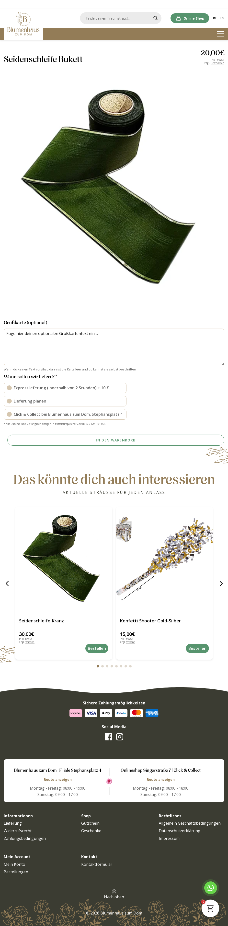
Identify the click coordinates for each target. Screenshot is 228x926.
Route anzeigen (58, 779)
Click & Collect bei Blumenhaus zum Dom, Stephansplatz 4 (68, 414)
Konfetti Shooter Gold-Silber (150, 621)
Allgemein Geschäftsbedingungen (190, 823)
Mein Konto (14, 864)
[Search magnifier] (155, 18)
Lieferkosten (217, 63)
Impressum (169, 838)
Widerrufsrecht (18, 830)
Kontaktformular (96, 864)
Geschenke (91, 830)
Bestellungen (16, 872)
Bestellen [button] (97, 648)
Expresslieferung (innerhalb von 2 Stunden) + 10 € (61, 387)
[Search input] (120, 18)
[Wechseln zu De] (215, 18)
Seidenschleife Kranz (41, 621)
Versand (29, 642)
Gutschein (90, 823)
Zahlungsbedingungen (25, 838)
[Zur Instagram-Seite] (119, 736)
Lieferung (13, 823)
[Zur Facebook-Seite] (108, 736)
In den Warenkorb (116, 440)
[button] (7, 583)
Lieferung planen (30, 400)
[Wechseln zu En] (222, 18)
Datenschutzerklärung (179, 830)
